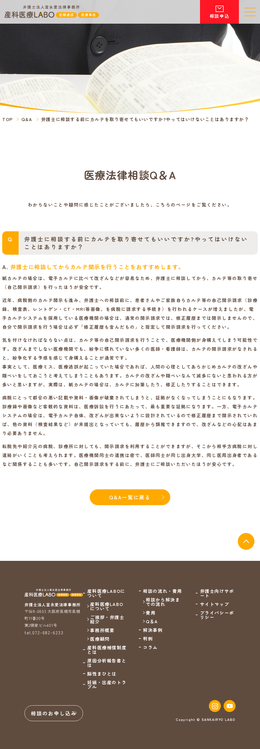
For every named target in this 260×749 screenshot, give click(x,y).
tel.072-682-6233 (44, 632)
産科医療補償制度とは (106, 649)
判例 (148, 638)
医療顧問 (99, 639)
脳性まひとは (102, 673)
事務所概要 (102, 630)
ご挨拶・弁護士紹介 (107, 619)
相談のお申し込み (54, 713)
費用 (151, 612)
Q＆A (152, 621)
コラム (150, 647)
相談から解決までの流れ (163, 601)
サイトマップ (214, 604)
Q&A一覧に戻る (130, 497)
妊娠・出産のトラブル (106, 684)
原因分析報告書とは (106, 662)
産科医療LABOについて (106, 606)
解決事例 (152, 630)
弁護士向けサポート (217, 593)
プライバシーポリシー (217, 614)
